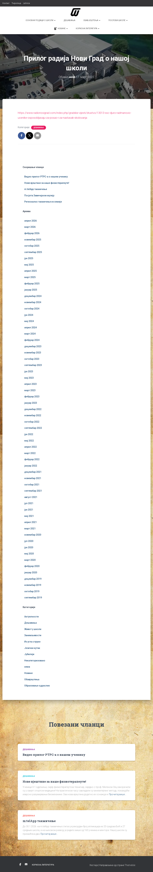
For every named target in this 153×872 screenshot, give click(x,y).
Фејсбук (20, 864)
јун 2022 (28, 434)
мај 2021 (29, 515)
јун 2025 (28, 258)
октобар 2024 (31, 308)
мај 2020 (29, 553)
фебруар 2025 (31, 283)
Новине (61, 28)
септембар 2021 (33, 490)
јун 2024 (28, 314)
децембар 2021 (32, 471)
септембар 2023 (33, 364)
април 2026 (30, 220)
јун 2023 (28, 371)
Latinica (26, 3)
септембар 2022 (33, 427)
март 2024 (30, 333)
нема (27, 666)
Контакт (5, 3)
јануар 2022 (30, 465)
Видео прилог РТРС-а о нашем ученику (46, 176)
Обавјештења (91, 20)
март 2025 (30, 276)
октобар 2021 (31, 484)
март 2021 (30, 528)
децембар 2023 (32, 346)
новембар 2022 (32, 415)
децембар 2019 (32, 578)
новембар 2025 (32, 239)
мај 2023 (29, 377)
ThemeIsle (130, 865)
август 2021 (30, 496)
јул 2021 (28, 503)
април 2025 (30, 270)
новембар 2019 (32, 584)
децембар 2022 (32, 408)
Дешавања (69, 20)
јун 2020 (28, 547)
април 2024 (30, 327)
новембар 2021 (32, 477)
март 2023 (30, 390)
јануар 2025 (30, 289)
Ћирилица (16, 3)
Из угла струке (32, 641)
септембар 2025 (33, 251)
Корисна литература (87, 28)
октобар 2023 (31, 358)
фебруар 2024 (31, 339)
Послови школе (118, 20)
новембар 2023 (32, 352)
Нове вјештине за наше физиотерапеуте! (46, 182)
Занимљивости (32, 635)
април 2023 (30, 383)
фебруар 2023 (31, 396)
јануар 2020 (30, 572)
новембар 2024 (32, 302)
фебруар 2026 (31, 232)
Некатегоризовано (34, 660)
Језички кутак (32, 647)
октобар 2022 (31, 421)
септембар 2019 (33, 597)
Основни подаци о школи (40, 20)
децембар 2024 (32, 295)
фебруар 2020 (31, 566)
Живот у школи (32, 628)
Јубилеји (29, 654)
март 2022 (30, 452)
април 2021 (30, 522)
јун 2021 (28, 509)
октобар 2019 (31, 591)
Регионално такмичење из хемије (43, 201)
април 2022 (30, 446)
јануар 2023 (30, 402)
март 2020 (30, 559)
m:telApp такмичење (35, 189)
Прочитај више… (117, 794)
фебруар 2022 (31, 459)
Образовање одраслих (37, 685)
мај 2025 (29, 264)
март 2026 (30, 226)
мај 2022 (29, 440)
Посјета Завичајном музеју (39, 195)
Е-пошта (26, 864)
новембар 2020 (32, 534)
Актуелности (31, 616)
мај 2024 (29, 321)
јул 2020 (28, 540)
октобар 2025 (31, 245)
